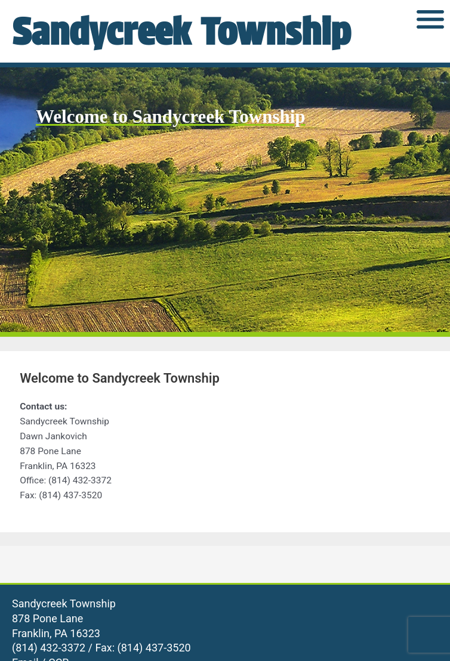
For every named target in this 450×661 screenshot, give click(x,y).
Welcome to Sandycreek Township (171, 116)
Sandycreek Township (181, 31)
